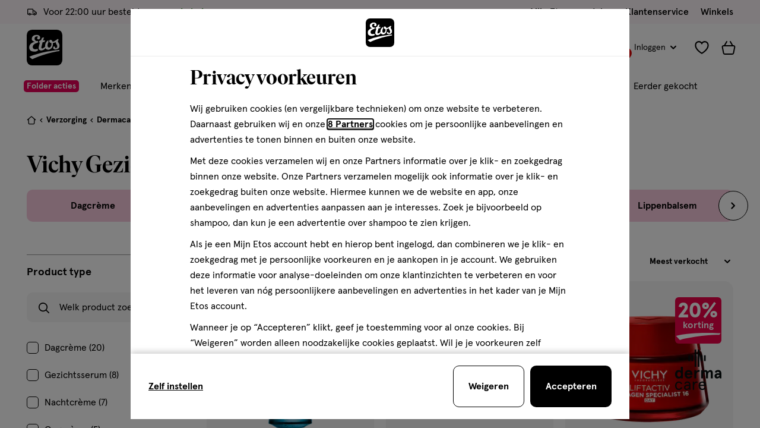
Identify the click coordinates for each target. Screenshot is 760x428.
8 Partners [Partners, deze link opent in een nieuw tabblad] (350, 124)
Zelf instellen (175, 386)
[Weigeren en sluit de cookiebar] (488, 386)
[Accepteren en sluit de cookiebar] (571, 386)
